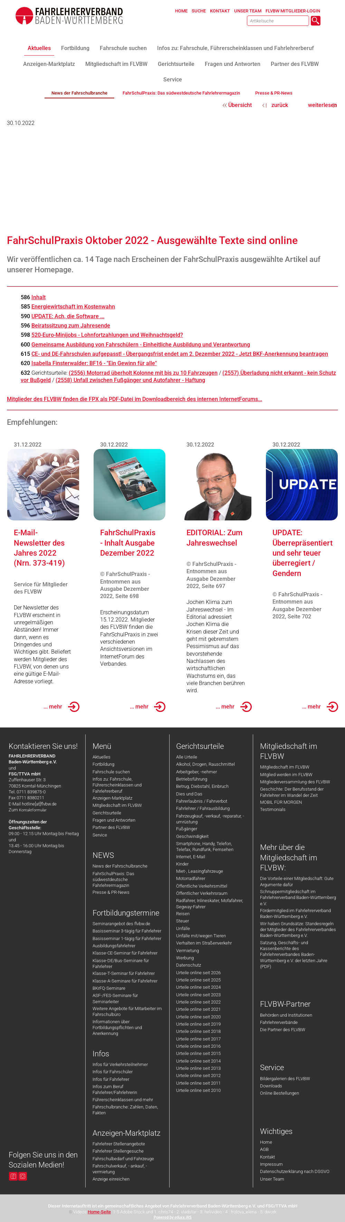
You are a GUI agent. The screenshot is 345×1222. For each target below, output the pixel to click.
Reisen (183, 913)
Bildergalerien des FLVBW (285, 1078)
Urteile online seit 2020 (198, 1016)
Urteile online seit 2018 (198, 1031)
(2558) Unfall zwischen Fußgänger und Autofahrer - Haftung (130, 380)
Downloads (271, 1085)
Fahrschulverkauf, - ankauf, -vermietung (120, 1168)
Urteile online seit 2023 (198, 994)
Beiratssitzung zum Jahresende (70, 325)
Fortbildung (103, 764)
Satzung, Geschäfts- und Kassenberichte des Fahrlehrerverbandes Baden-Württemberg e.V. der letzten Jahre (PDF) (293, 954)
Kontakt (267, 1157)
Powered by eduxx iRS (173, 1217)
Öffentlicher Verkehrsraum (202, 893)
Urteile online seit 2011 (198, 1083)
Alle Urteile (186, 757)
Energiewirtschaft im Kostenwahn (73, 306)
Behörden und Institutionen (286, 1015)
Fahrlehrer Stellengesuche (118, 1151)
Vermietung (187, 950)
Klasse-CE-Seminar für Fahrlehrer (125, 953)
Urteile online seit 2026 (198, 972)
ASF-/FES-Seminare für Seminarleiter (115, 998)
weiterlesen (322, 105)
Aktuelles (102, 757)
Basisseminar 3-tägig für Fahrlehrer (127, 930)
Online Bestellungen (279, 1093)
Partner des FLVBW (111, 827)
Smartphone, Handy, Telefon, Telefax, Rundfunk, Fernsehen (204, 846)
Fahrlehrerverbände (279, 1022)
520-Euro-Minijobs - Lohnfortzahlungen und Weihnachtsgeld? (107, 335)
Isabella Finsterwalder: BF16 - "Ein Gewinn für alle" (94, 363)
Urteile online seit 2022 (198, 1002)
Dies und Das (189, 793)
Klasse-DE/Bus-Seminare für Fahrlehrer (121, 963)
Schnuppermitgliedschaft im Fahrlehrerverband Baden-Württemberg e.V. (298, 897)
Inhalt (38, 297)
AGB (264, 1149)
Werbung (185, 957)
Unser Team (272, 1179)
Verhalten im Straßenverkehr (204, 943)
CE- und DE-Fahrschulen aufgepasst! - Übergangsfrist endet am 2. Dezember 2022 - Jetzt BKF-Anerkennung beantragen (179, 354)
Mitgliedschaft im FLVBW (117, 805)
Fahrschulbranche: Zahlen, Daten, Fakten (125, 1109)
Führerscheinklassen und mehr (123, 1099)
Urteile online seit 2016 (198, 1046)
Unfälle (183, 928)
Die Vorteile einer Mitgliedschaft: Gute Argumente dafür (297, 881)
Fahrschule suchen (111, 771)
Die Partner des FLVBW (282, 1029)
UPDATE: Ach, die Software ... (67, 316)
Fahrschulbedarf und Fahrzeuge (123, 1158)
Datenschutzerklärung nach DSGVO (294, 1171)
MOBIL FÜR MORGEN (281, 802)
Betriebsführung (191, 779)
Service (100, 835)
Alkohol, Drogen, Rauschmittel (205, 764)
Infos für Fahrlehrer (111, 1079)
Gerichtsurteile (107, 812)
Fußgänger (186, 828)
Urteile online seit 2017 (198, 1039)
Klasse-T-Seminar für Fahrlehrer (124, 973)
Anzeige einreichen (111, 1179)
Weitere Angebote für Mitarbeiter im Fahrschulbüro (127, 1011)
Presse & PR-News (111, 892)
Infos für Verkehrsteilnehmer (120, 1064)
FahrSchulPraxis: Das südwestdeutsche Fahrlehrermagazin (113, 879)
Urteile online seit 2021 (198, 1009)
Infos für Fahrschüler (113, 1071)
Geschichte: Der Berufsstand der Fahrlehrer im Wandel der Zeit (292, 792)
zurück (279, 105)
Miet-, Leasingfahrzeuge (199, 871)
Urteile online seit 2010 (198, 1090)
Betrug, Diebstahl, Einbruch (202, 786)
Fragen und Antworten (114, 820)
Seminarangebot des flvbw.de (121, 923)
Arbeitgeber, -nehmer (196, 771)
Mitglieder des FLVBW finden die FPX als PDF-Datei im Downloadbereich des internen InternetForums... (134, 399)
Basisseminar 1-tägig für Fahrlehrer (127, 938)
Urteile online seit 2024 (198, 987)
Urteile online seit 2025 (198, 980)
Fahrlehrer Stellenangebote (119, 1143)
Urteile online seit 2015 (198, 1053)
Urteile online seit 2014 (198, 1061)
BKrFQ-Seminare (109, 988)
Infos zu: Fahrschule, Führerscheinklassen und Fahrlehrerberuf (117, 785)
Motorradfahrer (190, 878)
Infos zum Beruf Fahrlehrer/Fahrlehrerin (115, 1089)
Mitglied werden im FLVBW (286, 774)
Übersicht (240, 105)
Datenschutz (188, 965)
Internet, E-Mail (190, 856)
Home (266, 1142)
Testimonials (273, 809)
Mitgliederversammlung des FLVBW (295, 781)
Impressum (271, 1164)
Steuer (182, 920)
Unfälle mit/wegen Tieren (201, 935)
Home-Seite (99, 1211)
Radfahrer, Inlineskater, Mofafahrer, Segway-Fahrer (209, 903)
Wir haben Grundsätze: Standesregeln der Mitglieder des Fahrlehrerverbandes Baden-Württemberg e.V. (298, 929)
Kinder (182, 864)
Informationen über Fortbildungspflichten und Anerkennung (117, 1027)
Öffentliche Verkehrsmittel (201, 886)
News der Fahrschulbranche (120, 866)
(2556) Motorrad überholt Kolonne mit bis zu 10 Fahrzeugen (143, 373)
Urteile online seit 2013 (198, 1068)
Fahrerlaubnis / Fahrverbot (201, 801)
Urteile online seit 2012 (198, 1075)
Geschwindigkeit (192, 836)
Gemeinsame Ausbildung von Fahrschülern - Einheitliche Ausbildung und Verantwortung (140, 344)
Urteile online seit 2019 (198, 1024)
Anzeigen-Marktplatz (112, 798)
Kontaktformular (33, 810)
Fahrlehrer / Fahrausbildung (203, 808)
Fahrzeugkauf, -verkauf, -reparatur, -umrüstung (210, 818)
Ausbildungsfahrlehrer (114, 945)
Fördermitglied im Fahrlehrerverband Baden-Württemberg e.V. (295, 913)
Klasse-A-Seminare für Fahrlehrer (125, 981)
